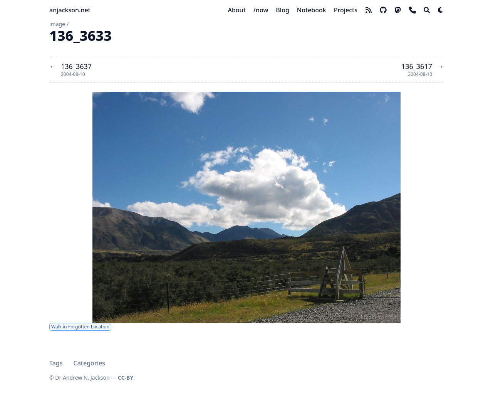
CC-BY (125, 377)
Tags (56, 363)
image (57, 24)
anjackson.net (70, 10)
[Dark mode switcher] (441, 10)
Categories (89, 363)
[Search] (427, 10)
